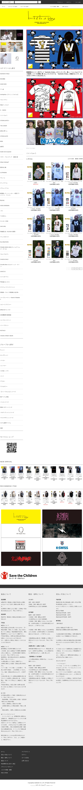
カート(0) (77, 2)
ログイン (68, 2)
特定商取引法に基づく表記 (8, 763)
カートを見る (25, 757)
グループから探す (23, 6)
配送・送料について (6, 757)
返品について (4, 760)
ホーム (3, 6)
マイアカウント (26, 751)
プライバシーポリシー (7, 766)
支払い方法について (6, 754)
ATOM (6, 772)
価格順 (76, 158)
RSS (2, 772)
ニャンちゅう (32, 148)
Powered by (41, 785)
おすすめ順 (71, 158)
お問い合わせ (64, 6)
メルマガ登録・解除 (53, 6)
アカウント (59, 2)
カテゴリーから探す (11, 6)
